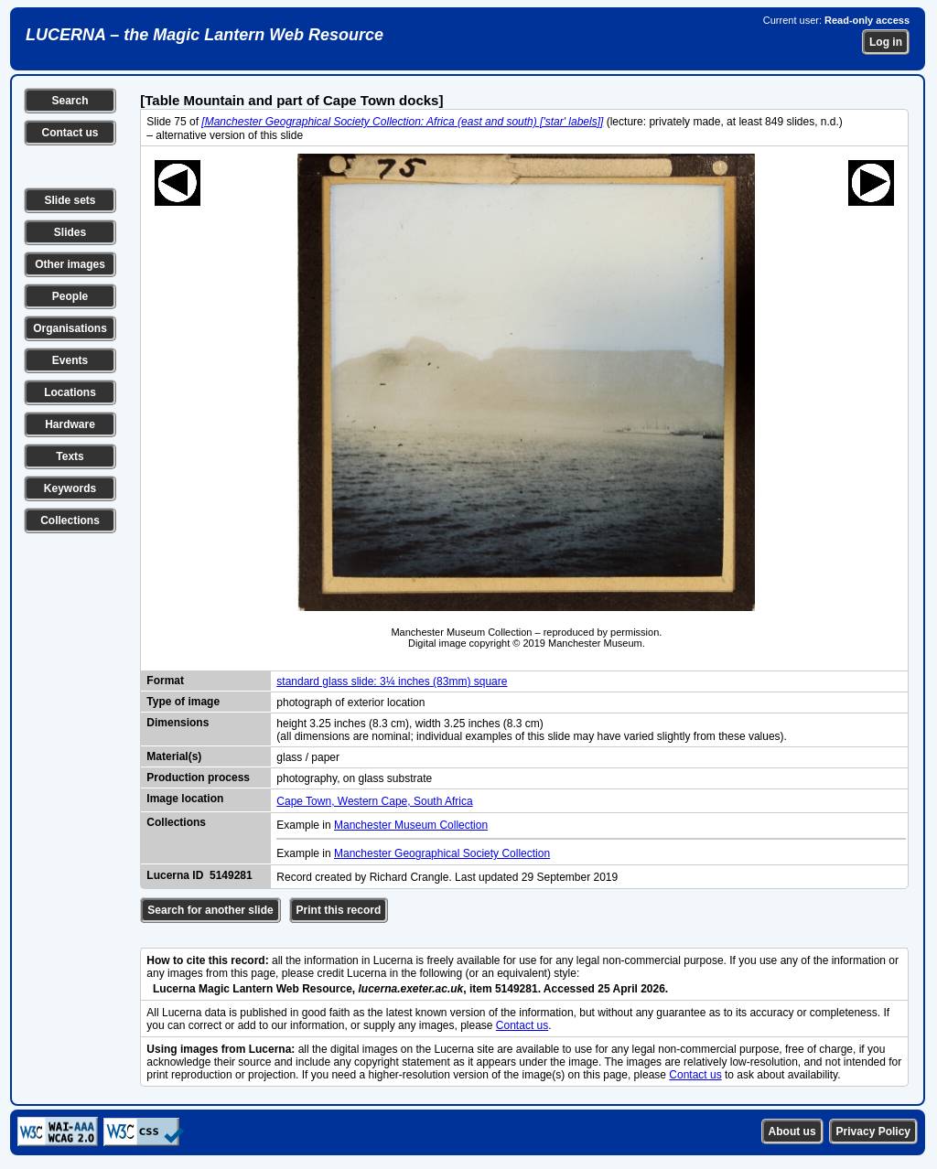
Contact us (69, 132)
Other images (70, 264)
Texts (69, 456)
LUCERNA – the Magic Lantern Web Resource (204, 35)
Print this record (339, 910)
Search (69, 100)
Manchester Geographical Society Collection (442, 853)
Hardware (70, 424)
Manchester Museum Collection (411, 825)
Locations (70, 392)
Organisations (70, 328)
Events (70, 360)
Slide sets (69, 200)
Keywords (70, 488)
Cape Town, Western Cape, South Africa (374, 801)
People (70, 296)
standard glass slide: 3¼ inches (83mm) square (391, 681)
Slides (70, 232)
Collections (70, 520)
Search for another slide (210, 910)
